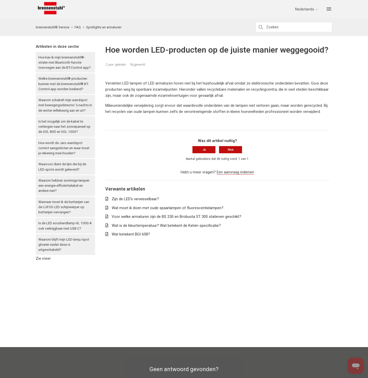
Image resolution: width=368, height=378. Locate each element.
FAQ (78, 27)
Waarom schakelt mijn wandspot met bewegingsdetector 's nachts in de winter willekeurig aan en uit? (65, 105)
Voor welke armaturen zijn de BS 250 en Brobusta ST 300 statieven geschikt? (176, 216)
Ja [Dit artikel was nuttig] (204, 149)
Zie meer (43, 258)
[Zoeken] (294, 27)
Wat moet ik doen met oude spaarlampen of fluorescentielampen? (167, 208)
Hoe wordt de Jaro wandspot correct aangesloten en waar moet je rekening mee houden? (63, 148)
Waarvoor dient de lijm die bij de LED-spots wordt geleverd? (62, 166)
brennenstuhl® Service (52, 27)
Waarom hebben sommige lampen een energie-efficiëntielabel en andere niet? (63, 185)
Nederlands (306, 9)
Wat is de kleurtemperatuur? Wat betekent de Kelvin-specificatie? (166, 225)
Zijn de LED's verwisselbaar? (135, 199)
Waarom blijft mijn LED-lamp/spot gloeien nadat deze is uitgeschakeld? (63, 244)
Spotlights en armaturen (103, 27)
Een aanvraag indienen (235, 172)
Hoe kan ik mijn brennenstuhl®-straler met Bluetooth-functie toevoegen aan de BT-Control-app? (64, 62)
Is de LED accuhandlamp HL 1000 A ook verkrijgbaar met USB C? (65, 225)
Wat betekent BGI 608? (131, 234)
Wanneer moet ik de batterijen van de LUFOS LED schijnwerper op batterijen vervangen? (63, 207)
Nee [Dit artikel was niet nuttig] (231, 149)
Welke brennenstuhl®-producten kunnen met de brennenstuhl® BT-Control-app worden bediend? (63, 83)
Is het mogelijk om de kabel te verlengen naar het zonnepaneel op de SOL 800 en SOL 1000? (64, 126)
